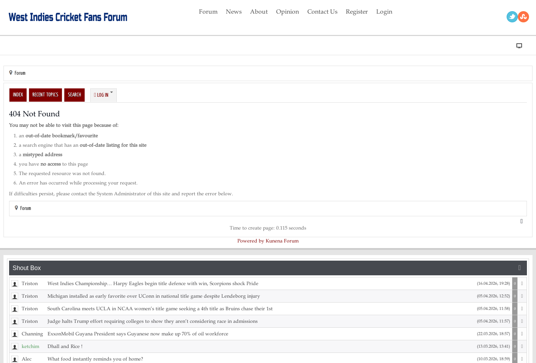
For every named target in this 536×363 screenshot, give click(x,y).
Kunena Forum (282, 241)
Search (74, 94)
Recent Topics (45, 94)
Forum (20, 73)
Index (18, 94)
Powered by (250, 241)
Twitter (512, 16)
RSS (523, 16)
